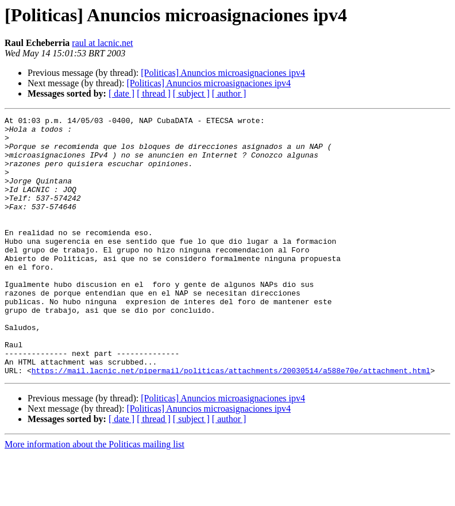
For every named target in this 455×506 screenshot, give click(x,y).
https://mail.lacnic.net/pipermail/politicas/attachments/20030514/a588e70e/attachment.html (231, 422)
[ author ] (229, 93)
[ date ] (121, 93)
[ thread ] (154, 93)
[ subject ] (191, 93)
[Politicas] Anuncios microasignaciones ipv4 (223, 73)
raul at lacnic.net (102, 43)
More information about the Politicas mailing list (94, 496)
